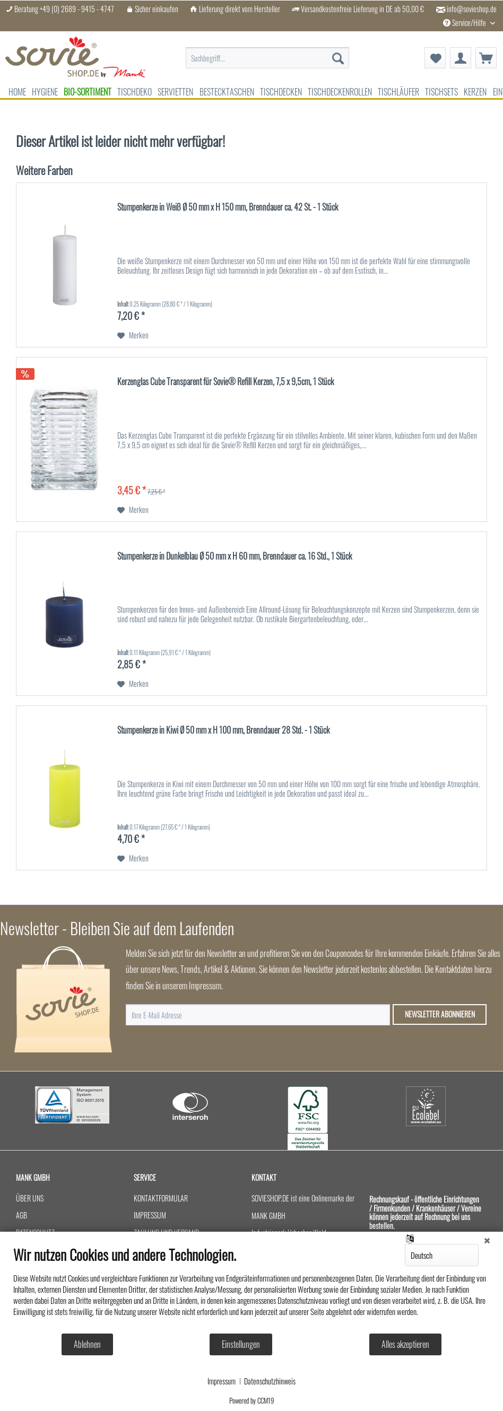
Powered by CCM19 (251, 1400)
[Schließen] (487, 1240)
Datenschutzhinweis (270, 1381)
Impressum (221, 1381)
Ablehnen (87, 1344)
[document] (251, 1289)
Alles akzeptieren (405, 1344)
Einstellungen (241, 1344)
